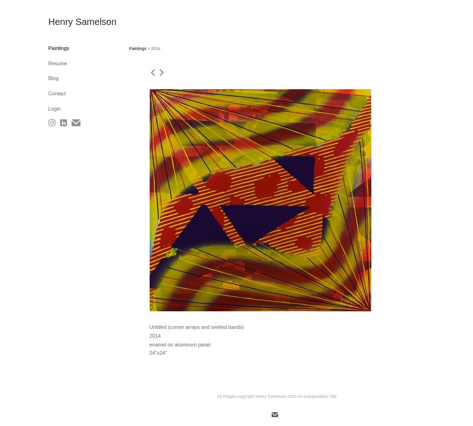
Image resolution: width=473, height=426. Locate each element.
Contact (57, 93)
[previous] (153, 73)
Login (55, 108)
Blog (54, 78)
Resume (58, 63)
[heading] (72, 22)
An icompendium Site (317, 396)
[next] (161, 73)
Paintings (59, 48)
